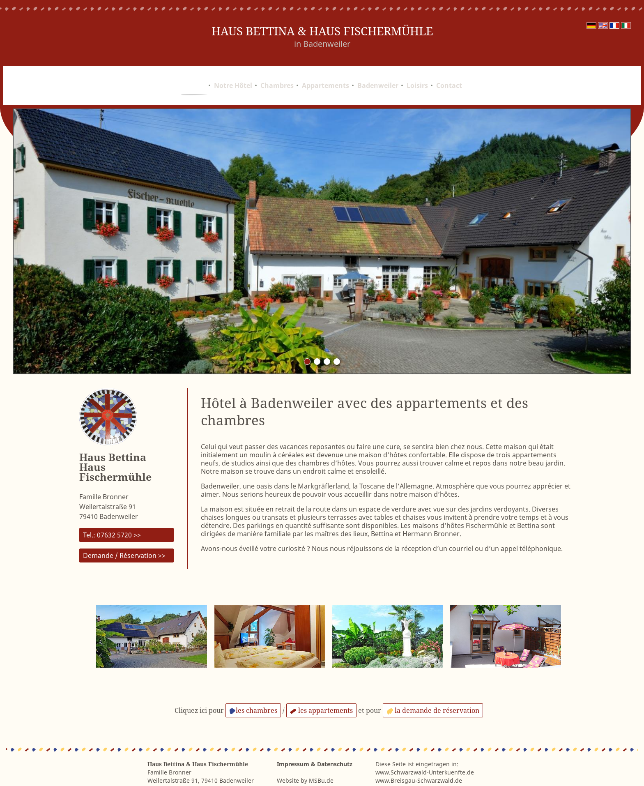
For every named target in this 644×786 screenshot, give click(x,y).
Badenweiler (377, 75)
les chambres (253, 690)
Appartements (325, 75)
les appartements (321, 690)
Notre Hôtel (233, 75)
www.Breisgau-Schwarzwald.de (418, 761)
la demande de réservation (432, 690)
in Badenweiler (322, 43)
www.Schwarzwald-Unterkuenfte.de (424, 752)
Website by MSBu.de (305, 761)
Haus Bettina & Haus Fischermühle (322, 31)
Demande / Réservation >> (124, 535)
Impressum (293, 744)
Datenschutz (334, 744)
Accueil (194, 75)
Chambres (277, 75)
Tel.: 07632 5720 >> (112, 515)
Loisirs (417, 75)
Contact (449, 75)
